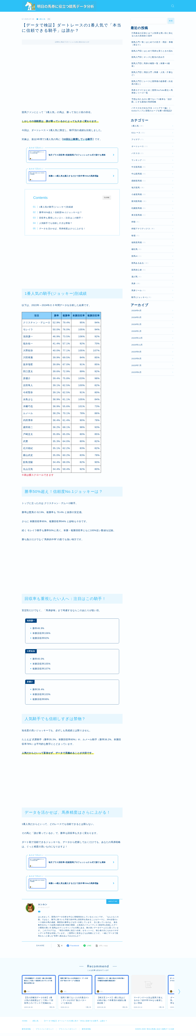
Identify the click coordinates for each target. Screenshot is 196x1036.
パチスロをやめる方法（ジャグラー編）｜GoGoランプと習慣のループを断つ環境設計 (151, 109)
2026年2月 (136, 324)
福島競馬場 (137, 242)
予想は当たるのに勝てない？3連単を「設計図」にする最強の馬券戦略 (151, 100)
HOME (25, 1022)
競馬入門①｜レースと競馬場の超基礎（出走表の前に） (152, 82)
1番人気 (41, 19)
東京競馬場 (137, 215)
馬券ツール (137, 290)
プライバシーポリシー (45, 1030)
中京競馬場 (137, 167)
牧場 (134, 236)
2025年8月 (136, 359)
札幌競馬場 (137, 208)
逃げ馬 (135, 277)
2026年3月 (136, 317)
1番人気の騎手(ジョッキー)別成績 (56, 207)
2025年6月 (136, 372)
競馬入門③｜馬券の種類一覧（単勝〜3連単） (150, 64)
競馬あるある (139, 263)
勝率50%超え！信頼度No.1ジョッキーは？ (60, 213)
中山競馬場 (137, 174)
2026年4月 (136, 311)
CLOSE (106, 198)
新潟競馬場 (138, 201)
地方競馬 (137, 188)
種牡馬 (135, 249)
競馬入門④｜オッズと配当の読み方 (148, 57)
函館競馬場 (137, 181)
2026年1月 (136, 331)
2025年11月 (137, 345)
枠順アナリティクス (142, 229)
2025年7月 (136, 365)
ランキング (137, 160)
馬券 (135, 284)
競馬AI (135, 256)
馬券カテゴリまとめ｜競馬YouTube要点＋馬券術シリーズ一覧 (152, 91)
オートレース (138, 146)
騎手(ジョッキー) (140, 297)
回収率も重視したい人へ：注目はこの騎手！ (61, 218)
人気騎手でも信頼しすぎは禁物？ (56, 223)
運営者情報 (26, 1030)
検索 (171, 21)
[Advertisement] (72, 261)
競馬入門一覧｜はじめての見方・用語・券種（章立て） (152, 43)
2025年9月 (136, 352)
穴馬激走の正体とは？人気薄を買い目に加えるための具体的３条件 (152, 34)
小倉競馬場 (137, 194)
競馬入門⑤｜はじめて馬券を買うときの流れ (152, 51)
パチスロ (136, 153)
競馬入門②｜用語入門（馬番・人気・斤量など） (152, 73)
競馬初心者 (137, 270)
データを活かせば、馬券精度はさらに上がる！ (62, 229)
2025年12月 (137, 338)
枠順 (134, 222)
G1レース (137, 133)
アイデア (136, 140)
